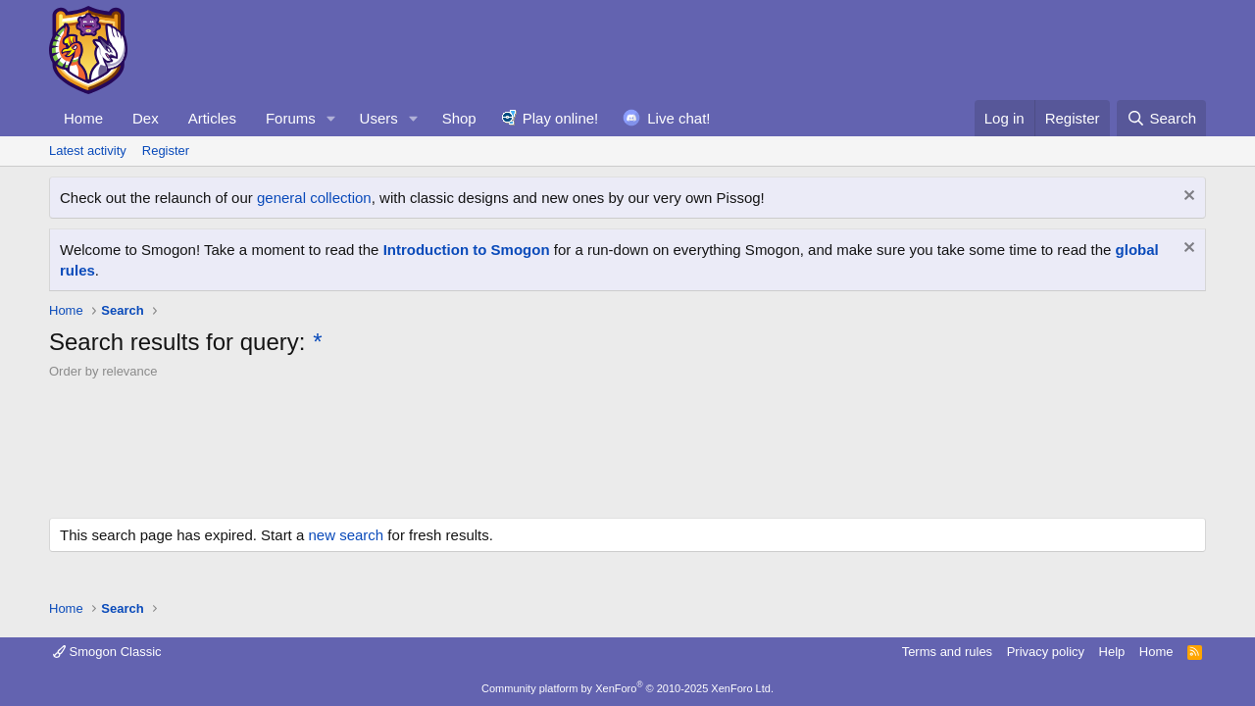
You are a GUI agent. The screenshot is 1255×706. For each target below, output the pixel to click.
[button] (331, 118)
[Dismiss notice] (1187, 197)
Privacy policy (1045, 651)
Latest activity (87, 150)
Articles (212, 118)
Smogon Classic (107, 651)
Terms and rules (947, 651)
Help (1112, 651)
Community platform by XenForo (627, 688)
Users (379, 118)
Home (83, 118)
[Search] (1161, 118)
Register (165, 150)
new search (345, 535)
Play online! (561, 118)
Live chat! (678, 118)
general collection (314, 197)
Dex (145, 118)
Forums (291, 118)
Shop (459, 118)
